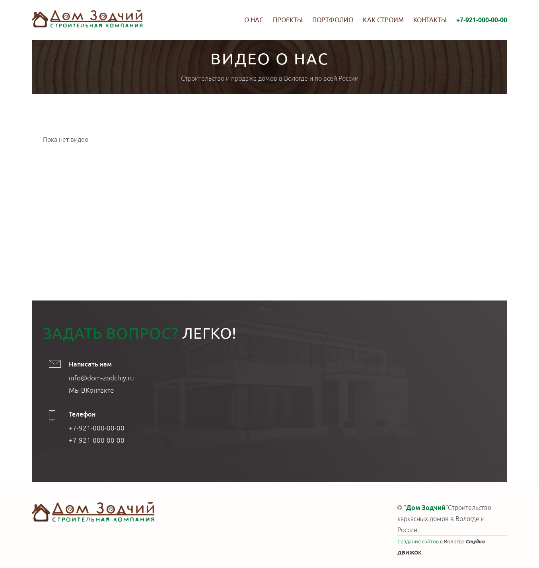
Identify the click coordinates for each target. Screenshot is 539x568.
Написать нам (90, 364)
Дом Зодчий (426, 507)
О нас (253, 19)
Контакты (430, 19)
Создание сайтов (418, 541)
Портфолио (332, 19)
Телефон (82, 414)
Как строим (383, 19)
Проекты (288, 19)
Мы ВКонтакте (91, 390)
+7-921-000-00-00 (481, 19)
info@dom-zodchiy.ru (101, 378)
